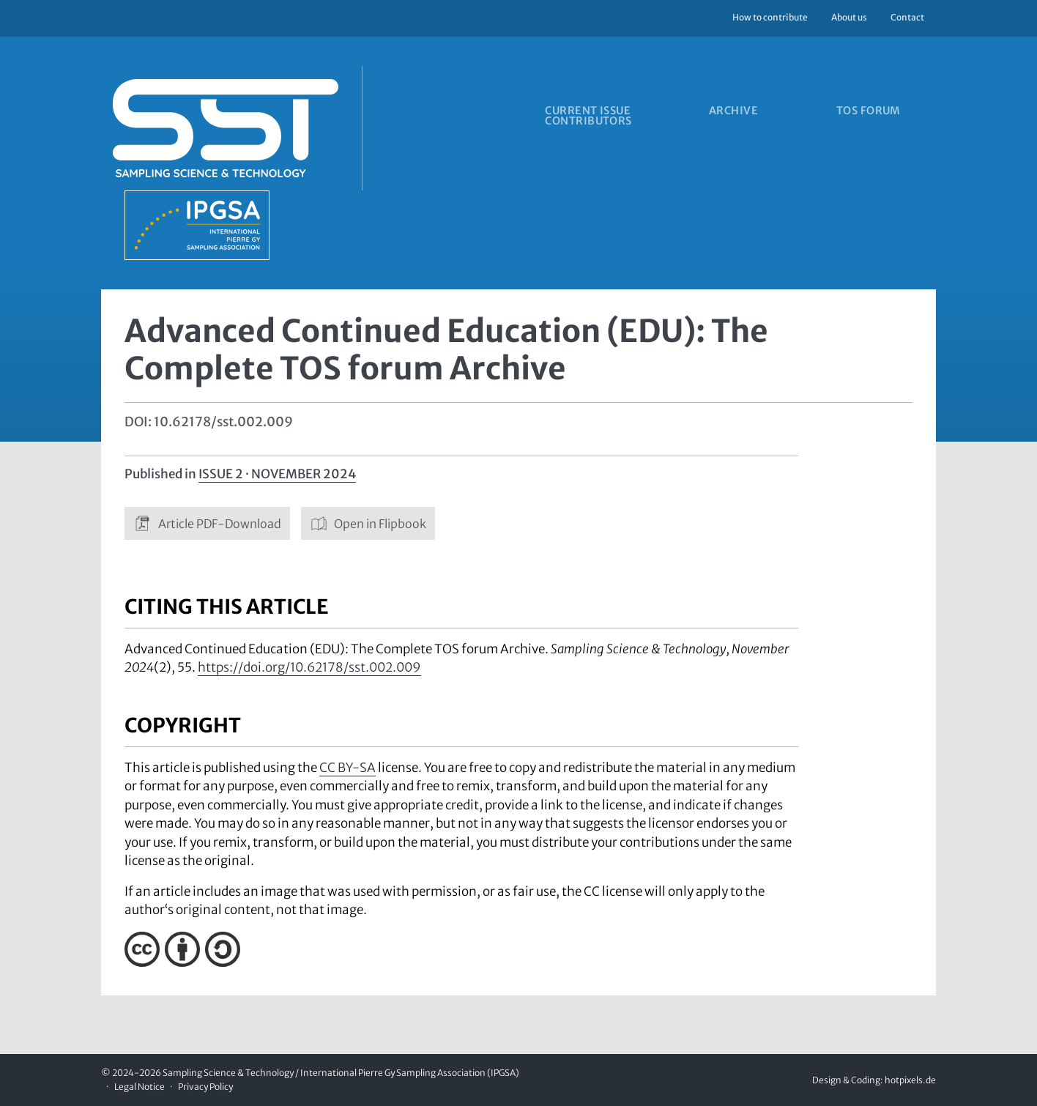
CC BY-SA (347, 768)
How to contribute (770, 17)
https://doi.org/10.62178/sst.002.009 (309, 667)
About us (849, 17)
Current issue (586, 112)
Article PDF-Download (207, 523)
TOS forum (892, 112)
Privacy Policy (205, 1086)
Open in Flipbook (368, 523)
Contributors (587, 125)
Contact (907, 17)
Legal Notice (139, 1086)
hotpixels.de (910, 1080)
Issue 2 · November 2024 (277, 474)
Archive (744, 112)
